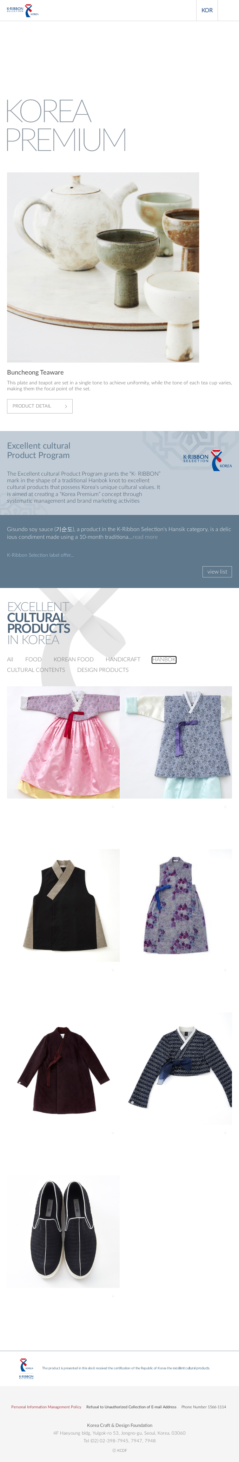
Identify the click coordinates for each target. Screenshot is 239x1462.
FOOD (33, 659)
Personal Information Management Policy (46, 1407)
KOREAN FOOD (74, 659)
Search (185, 10)
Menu (228, 10)
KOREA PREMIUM (23, 10)
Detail (113, 807)
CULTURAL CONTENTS (36, 670)
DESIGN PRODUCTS (103, 670)
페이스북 (109, 1397)
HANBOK (164, 659)
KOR (207, 10)
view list (217, 572)
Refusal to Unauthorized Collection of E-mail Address (131, 1407)
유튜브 (129, 1397)
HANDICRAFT (123, 659)
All (10, 659)
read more (145, 537)
